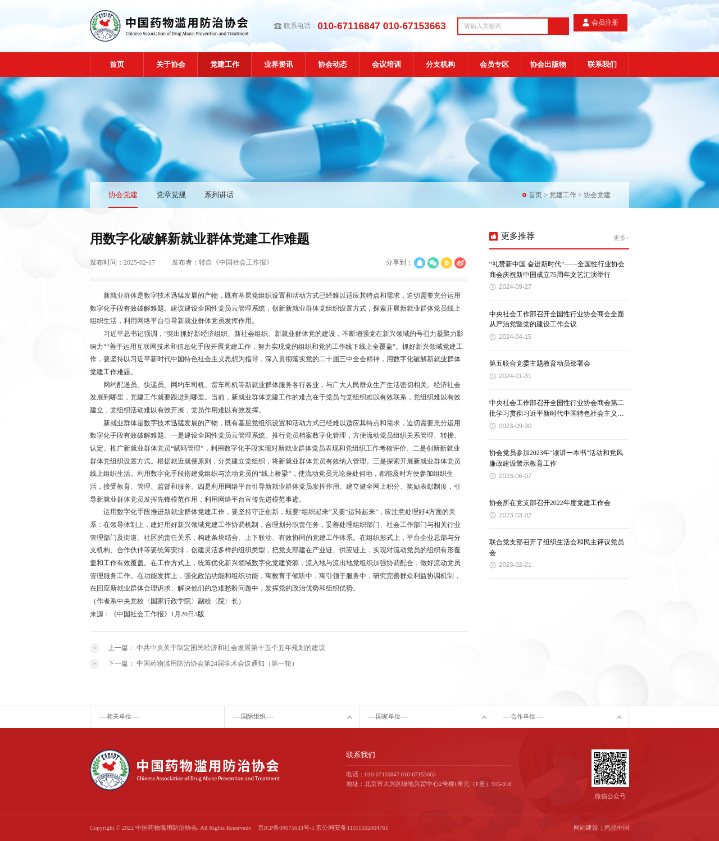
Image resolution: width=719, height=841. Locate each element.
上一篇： (216, 648)
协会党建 (123, 194)
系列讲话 (219, 194)
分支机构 (440, 64)
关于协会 (170, 64)
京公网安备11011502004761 (352, 828)
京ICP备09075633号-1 (286, 828)
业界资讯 (278, 64)
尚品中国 (616, 828)
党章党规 (171, 194)
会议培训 (386, 64)
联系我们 (602, 64)
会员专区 (494, 64)
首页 (117, 64)
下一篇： (203, 663)
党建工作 (224, 64)
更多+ (621, 238)
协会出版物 (548, 64)
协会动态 (332, 64)
